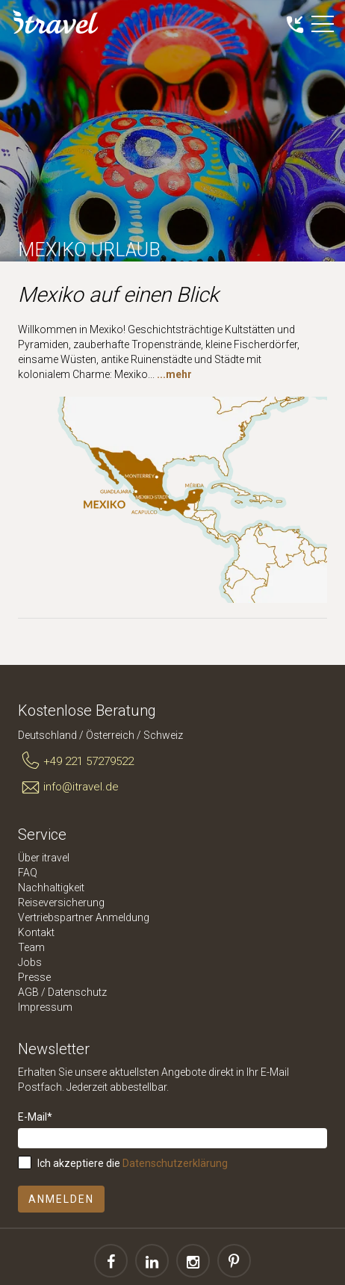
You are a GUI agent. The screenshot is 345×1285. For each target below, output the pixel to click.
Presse (34, 977)
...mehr (174, 374)
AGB (28, 992)
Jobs (30, 962)
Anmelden (61, 1199)
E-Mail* (35, 1117)
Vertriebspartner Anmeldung (83, 917)
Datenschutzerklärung (175, 1163)
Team (31, 947)
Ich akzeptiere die (132, 1163)
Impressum (45, 1007)
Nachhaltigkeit (51, 888)
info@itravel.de (68, 787)
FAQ (27, 873)
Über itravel (43, 858)
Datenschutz (77, 992)
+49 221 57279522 (76, 761)
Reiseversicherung (61, 902)
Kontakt (36, 932)
